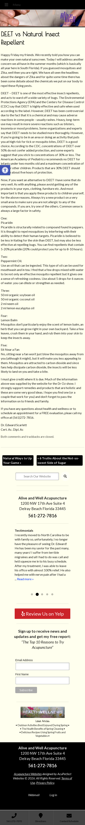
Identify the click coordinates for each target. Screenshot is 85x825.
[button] (5, 170)
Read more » (25, 579)
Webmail (34, 795)
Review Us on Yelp (42, 614)
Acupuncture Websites (28, 774)
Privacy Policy (45, 783)
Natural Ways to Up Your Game (17, 460)
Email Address (24, 660)
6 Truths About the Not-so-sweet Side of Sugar (58, 460)
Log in (53, 795)
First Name (22, 674)
